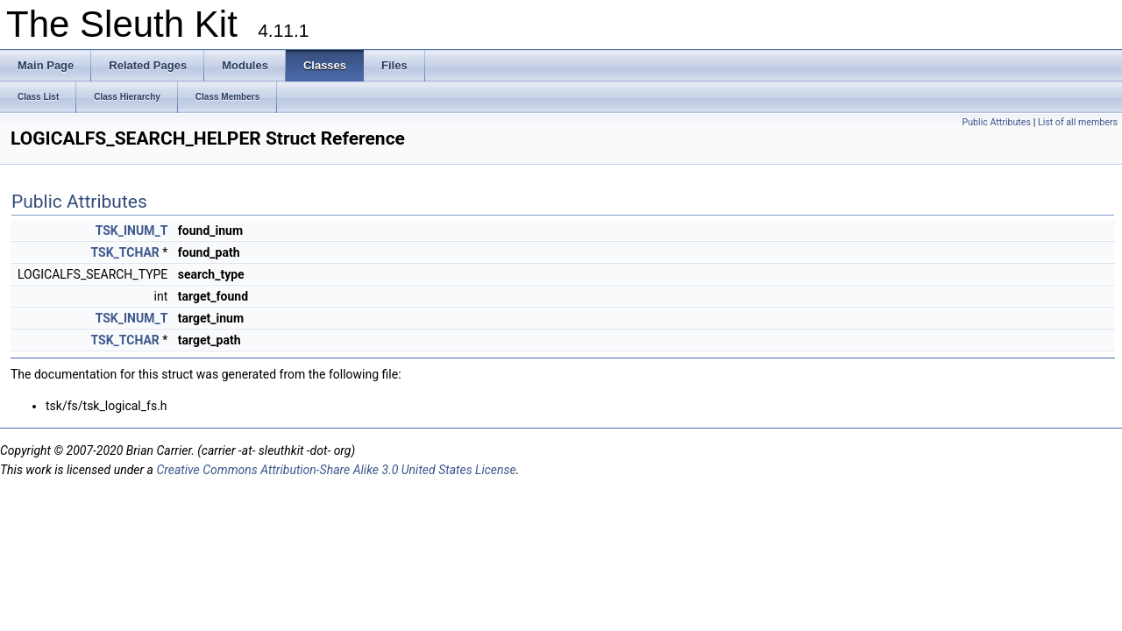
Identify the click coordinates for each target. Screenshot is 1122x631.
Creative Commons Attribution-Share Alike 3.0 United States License (335, 470)
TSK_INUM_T (132, 230)
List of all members (1078, 122)
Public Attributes (996, 122)
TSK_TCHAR (124, 252)
